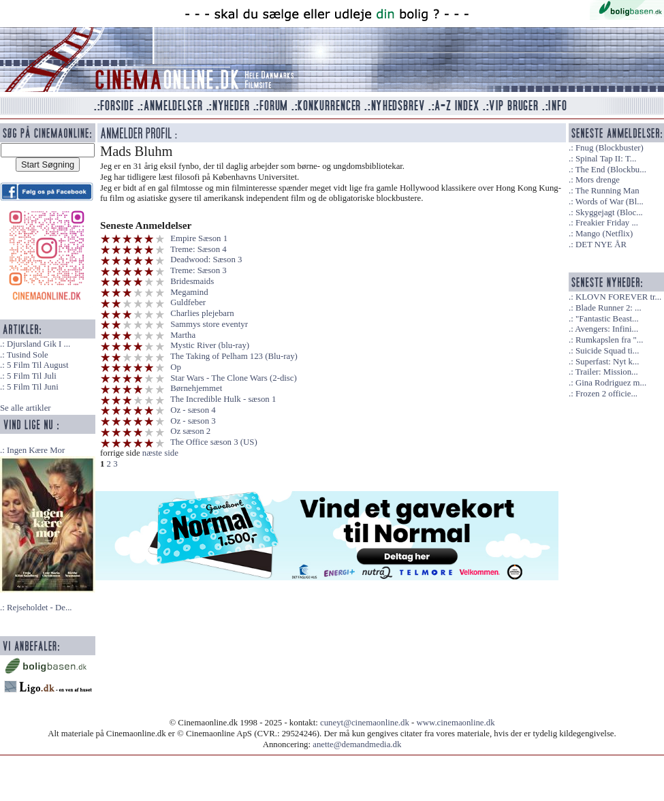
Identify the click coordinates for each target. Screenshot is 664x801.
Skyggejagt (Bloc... (609, 212)
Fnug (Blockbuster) (609, 148)
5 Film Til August (38, 365)
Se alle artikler (25, 408)
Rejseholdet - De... (39, 607)
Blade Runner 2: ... (608, 308)
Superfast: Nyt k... (607, 361)
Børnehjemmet (196, 388)
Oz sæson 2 (190, 431)
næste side (160, 453)
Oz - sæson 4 (192, 410)
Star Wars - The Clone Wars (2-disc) (233, 378)
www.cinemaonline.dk (456, 722)
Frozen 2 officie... (606, 393)
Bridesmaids (192, 281)
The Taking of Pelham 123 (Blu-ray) (234, 356)
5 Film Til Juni (33, 387)
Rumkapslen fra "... (609, 340)
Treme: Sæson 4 (198, 249)
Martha (182, 335)
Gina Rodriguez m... (610, 383)
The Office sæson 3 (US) (213, 442)
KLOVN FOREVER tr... (618, 297)
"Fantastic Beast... (607, 319)
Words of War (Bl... (609, 201)
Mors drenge (597, 180)
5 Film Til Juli (32, 376)
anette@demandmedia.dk (357, 744)
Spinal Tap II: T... (605, 158)
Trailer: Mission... (606, 372)
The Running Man (607, 190)
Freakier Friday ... (606, 222)
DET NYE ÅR (601, 244)
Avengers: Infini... (606, 329)
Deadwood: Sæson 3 (206, 259)
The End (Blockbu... (610, 169)
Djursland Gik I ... (38, 344)
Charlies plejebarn (202, 313)
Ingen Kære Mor (36, 450)
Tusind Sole (27, 355)
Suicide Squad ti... (607, 351)
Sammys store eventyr (209, 324)
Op (175, 367)
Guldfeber (188, 302)
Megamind (189, 292)
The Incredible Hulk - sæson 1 (223, 399)
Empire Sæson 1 (198, 238)
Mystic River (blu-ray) (209, 345)
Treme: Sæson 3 (198, 270)
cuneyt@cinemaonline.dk (364, 722)
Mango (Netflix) (604, 233)
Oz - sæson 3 (192, 421)
